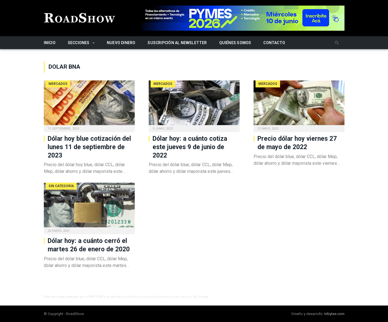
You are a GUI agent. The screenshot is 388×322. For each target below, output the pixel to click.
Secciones (79, 42)
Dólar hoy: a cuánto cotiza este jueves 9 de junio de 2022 (190, 147)
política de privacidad (142, 297)
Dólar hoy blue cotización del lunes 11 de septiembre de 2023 (89, 147)
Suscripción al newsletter (177, 42)
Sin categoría (61, 186)
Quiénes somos (235, 42)
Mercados (58, 84)
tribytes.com (334, 314)
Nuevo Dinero (121, 42)
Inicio (50, 42)
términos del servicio (176, 297)
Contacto (274, 42)
